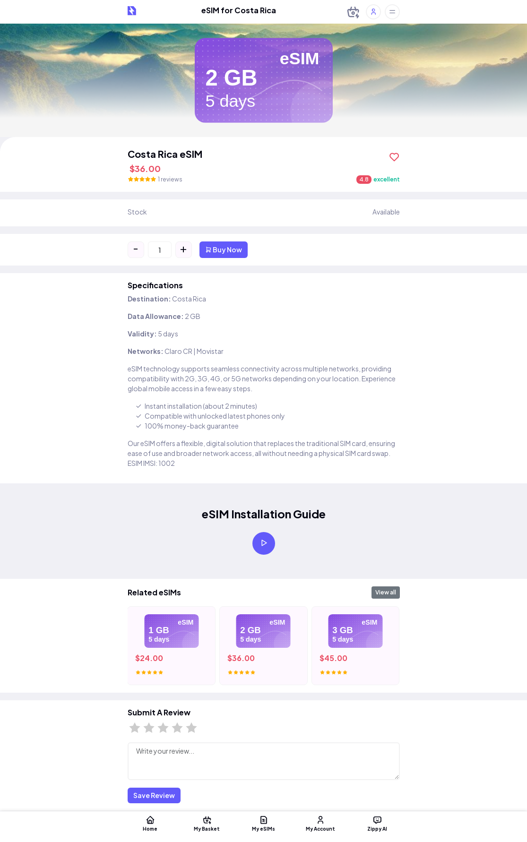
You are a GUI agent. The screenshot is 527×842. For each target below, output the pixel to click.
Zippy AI (377, 823)
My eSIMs (263, 823)
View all (385, 592)
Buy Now (223, 249)
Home (150, 823)
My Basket (207, 823)
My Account (320, 823)
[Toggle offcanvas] (392, 11)
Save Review (154, 795)
